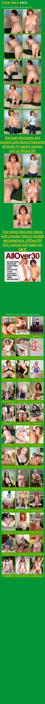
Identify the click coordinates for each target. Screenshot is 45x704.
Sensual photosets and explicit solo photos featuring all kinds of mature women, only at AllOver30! (22, 144)
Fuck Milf (14, 3)
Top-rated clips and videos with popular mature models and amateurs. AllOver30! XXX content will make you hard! (22, 240)
